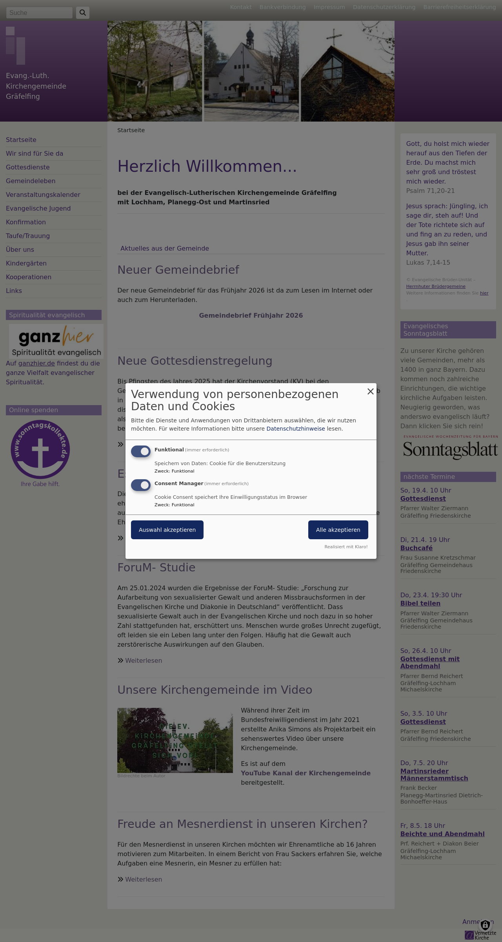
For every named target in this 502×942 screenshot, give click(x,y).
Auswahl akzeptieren (167, 530)
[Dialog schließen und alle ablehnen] (370, 388)
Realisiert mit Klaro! (346, 546)
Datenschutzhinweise (296, 429)
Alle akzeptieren (338, 530)
